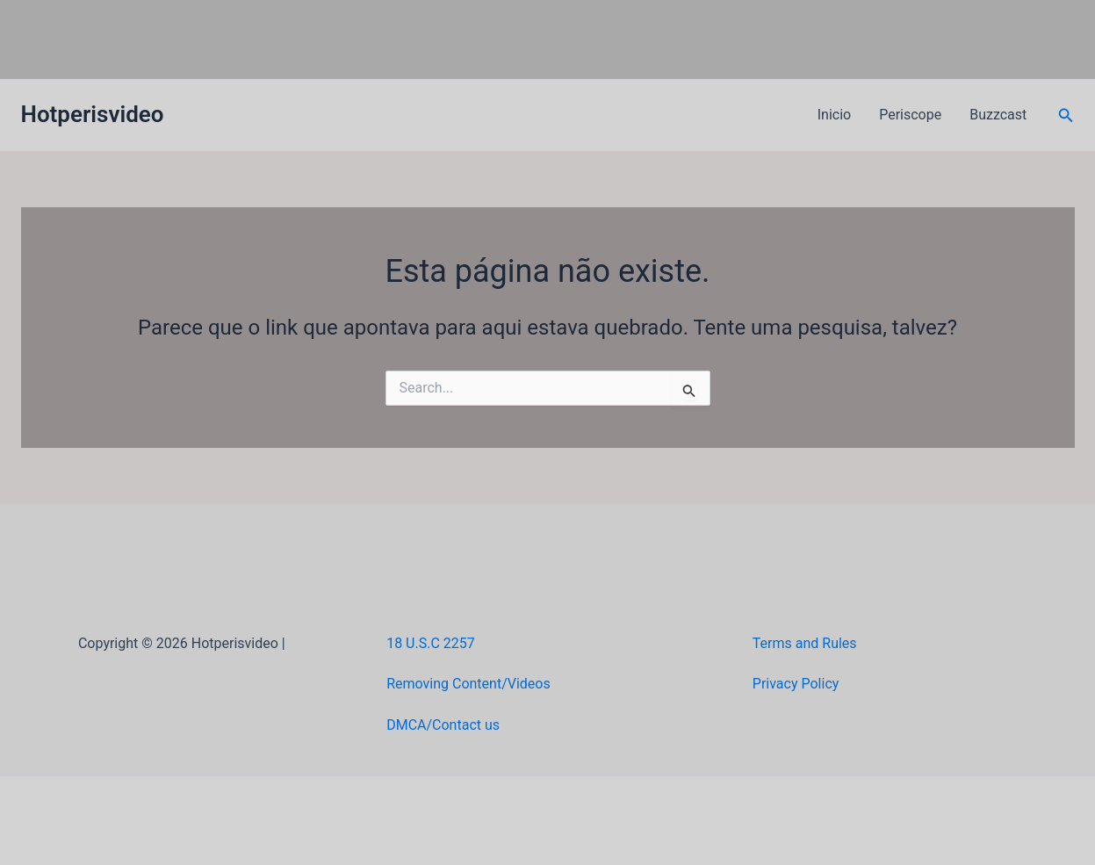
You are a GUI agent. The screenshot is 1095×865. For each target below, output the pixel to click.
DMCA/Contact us (443, 725)
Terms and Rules (805, 643)
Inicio (834, 114)
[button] (1066, 115)
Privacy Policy (796, 683)
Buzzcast (998, 114)
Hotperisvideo (92, 114)
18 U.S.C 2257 (430, 643)
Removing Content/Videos (468, 683)
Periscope (910, 114)
